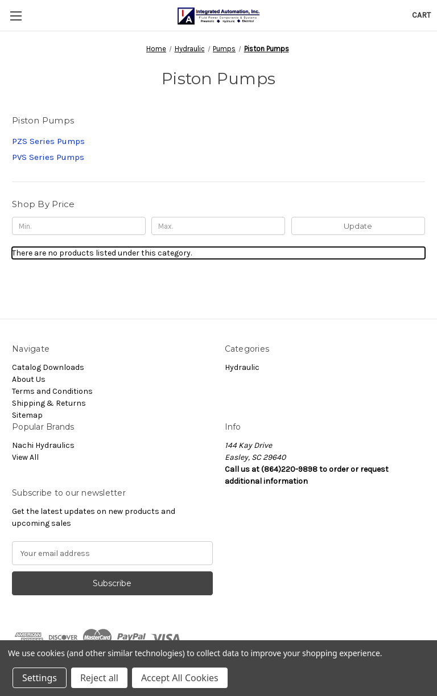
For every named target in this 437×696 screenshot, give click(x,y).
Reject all (99, 678)
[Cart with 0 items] (421, 15)
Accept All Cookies (179, 678)
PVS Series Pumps (48, 157)
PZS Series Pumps (48, 141)
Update (358, 225)
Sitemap (27, 415)
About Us (29, 379)
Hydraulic (242, 367)
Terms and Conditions (52, 391)
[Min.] (79, 226)
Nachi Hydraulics (43, 445)
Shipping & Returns (49, 403)
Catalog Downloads (48, 367)
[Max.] (218, 226)
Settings (39, 678)
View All (25, 457)
